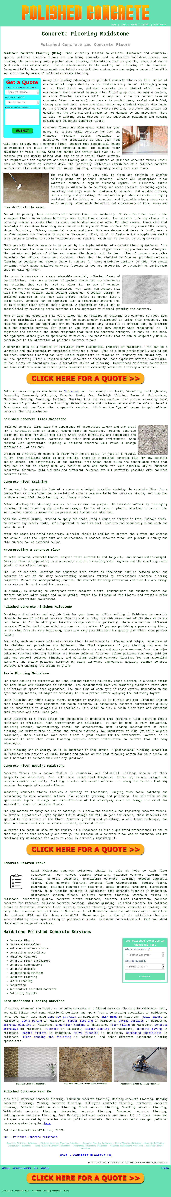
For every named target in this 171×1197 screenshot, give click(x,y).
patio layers (152, 1016)
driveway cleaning (17, 1024)
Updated (44, 1168)
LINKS (123, 25)
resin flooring (58, 739)
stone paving (32, 1020)
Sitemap (5, 1168)
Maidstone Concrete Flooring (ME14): (33, 53)
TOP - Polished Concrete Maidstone (30, 1137)
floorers (51, 1028)
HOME (114, 25)
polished (46, 265)
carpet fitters (34, 1033)
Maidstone (71, 391)
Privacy (165, 1168)
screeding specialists (144, 1033)
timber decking (97, 1028)
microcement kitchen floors (54, 895)
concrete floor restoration (127, 899)
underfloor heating (70, 1024)
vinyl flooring (86, 1033)
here (47, 1123)
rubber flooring (80, 1020)
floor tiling (120, 1024)
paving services (131, 1020)
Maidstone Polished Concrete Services (47, 932)
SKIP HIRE (109, 1016)
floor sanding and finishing (47, 1037)
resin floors (69, 735)
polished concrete (31, 57)
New (36, 1168)
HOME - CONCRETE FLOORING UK (85, 1155)
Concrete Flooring (22, 1168)
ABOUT (134, 25)
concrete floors (69, 899)
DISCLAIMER (159, 25)
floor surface (108, 156)
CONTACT (145, 25)
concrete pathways (62, 1016)
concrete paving (149, 1028)
